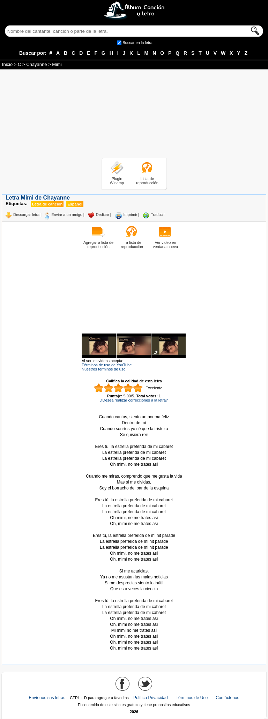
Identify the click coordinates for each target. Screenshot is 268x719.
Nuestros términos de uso (103, 369)
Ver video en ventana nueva (165, 244)
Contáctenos (227, 697)
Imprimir (130, 214)
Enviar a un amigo (66, 214)
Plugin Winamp (117, 181)
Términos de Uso (192, 697)
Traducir (158, 214)
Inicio (7, 64)
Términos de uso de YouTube (107, 365)
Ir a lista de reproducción (132, 244)
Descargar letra (26, 214)
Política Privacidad (150, 697)
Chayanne (36, 64)
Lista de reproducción (147, 181)
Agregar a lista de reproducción (98, 244)
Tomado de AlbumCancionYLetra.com (134, 595)
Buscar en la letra (137, 42)
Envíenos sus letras (47, 697)
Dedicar (102, 214)
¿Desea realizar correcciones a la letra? (134, 400)
